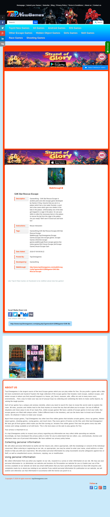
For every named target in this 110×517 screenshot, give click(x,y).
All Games (39, 28)
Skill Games (87, 33)
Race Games (16, 38)
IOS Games (75, 28)
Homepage (21, 5)
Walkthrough (56, 188)
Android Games (56, 28)
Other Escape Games (20, 33)
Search (99, 22)
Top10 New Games (19, 28)
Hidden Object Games (48, 33)
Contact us (97, 5)
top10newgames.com (39, 479)
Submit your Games (33, 5)
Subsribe (46, 5)
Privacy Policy (61, 5)
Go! (35, 22)
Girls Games (71, 33)
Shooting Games (36, 38)
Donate (108, 47)
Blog (53, 5)
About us (88, 5)
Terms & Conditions (75, 5)
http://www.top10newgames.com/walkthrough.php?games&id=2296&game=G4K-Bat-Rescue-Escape (46, 269)
